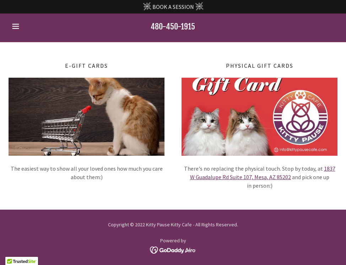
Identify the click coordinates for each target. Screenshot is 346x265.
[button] (33, 26)
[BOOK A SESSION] (173, 6)
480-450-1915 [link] (173, 26)
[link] (173, 249)
